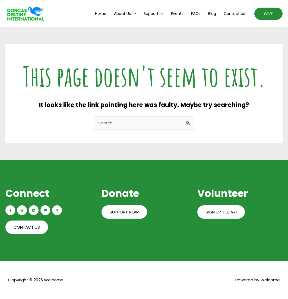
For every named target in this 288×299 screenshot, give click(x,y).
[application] (133, 13)
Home (100, 13)
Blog (212, 13)
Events (177, 13)
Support (153, 13)
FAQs (196, 13)
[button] (268, 14)
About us (125, 13)
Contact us (234, 13)
